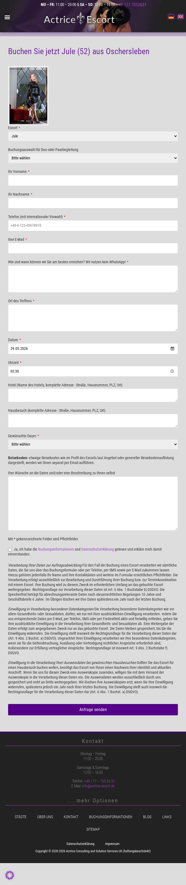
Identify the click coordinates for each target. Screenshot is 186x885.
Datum (14, 340)
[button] (7, 16)
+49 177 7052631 (131, 4)
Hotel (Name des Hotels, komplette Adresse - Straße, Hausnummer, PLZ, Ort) (65, 385)
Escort (14, 128)
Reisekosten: (18, 458)
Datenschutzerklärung (97, 549)
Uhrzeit (15, 363)
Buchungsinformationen (56, 549)
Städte (20, 817)
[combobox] (93, 348)
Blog (147, 817)
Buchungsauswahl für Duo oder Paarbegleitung (43, 150)
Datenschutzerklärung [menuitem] (80, 844)
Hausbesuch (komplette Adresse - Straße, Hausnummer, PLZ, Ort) (56, 411)
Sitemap (93, 829)
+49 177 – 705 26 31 (99, 781)
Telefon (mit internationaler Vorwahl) (37, 217)
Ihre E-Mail (17, 240)
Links (166, 817)
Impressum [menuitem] (112, 844)
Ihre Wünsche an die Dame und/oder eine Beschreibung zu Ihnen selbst (61, 473)
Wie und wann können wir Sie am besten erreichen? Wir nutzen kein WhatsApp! (68, 262)
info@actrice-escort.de (98, 786)
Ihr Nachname (20, 194)
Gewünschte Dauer (23, 436)
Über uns (45, 817)
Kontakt (71, 817)
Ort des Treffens (21, 301)
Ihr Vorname (19, 172)
